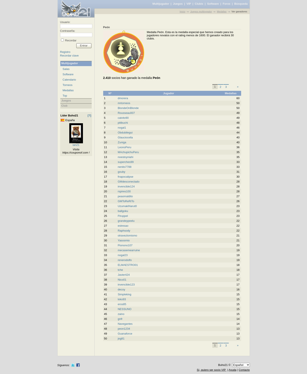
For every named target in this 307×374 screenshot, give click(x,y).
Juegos (178, 3)
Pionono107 (125, 245)
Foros (226, 3)
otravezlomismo (127, 235)
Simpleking (124, 294)
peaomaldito (125, 196)
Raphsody (124, 230)
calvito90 (123, 117)
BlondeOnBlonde (128, 108)
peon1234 (124, 328)
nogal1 (122, 127)
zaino (121, 314)
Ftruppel (123, 215)
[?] (89, 115)
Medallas (221, 11)
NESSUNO (124, 309)
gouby (121, 171)
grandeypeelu (126, 220)
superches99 (125, 162)
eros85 (122, 304)
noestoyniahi (125, 157)
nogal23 (122, 255)
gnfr (120, 318)
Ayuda (232, 369)
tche (120, 269)
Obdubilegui (125, 132)
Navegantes (125, 323)
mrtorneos (124, 103)
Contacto (244, 369)
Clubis (199, 3)
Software (213, 3)
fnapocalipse (125, 176)
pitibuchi (123, 122)
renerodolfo (125, 260)
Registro (65, 52)
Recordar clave (69, 55)
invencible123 (126, 284)
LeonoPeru (124, 147)
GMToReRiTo (126, 201)
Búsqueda (241, 3)
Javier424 (124, 274)
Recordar (70, 40)
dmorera (123, 98)
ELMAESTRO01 (128, 265)
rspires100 (124, 191)
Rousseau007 (126, 113)
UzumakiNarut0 (127, 206)
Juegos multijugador (201, 11)
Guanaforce (125, 333)
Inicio (182, 11)
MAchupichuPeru (128, 152)
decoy (121, 289)
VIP (189, 3)
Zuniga (122, 142)
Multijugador (160, 3)
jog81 (121, 338)
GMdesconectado (128, 181)
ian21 (76, 144)
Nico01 (122, 279)
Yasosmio (124, 240)
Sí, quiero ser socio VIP (211, 369)
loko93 (122, 299)
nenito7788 (124, 166)
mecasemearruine (129, 250)
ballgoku (123, 211)
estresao (123, 225)
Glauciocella (125, 137)
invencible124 (126, 186)
